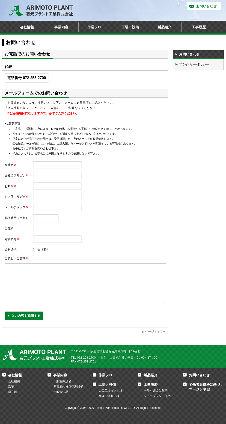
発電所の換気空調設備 (68, 386)
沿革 (11, 386)
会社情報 (27, 27)
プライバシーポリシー (194, 64)
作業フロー (95, 27)
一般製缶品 (60, 392)
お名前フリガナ (17, 196)
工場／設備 (130, 27)
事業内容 (61, 27)
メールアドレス (17, 207)
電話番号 (12, 239)
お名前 (11, 186)
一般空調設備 (62, 381)
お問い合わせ (204, 6)
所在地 (12, 392)
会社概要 (14, 381)
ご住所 (9, 228)
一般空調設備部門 (156, 390)
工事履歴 (199, 27)
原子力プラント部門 (157, 396)
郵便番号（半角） (17, 218)
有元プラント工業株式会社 (41, 10)
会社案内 (43, 249)
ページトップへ (155, 331)
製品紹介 (164, 27)
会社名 (11, 165)
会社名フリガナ (17, 175)
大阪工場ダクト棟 (110, 390)
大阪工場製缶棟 (108, 396)
